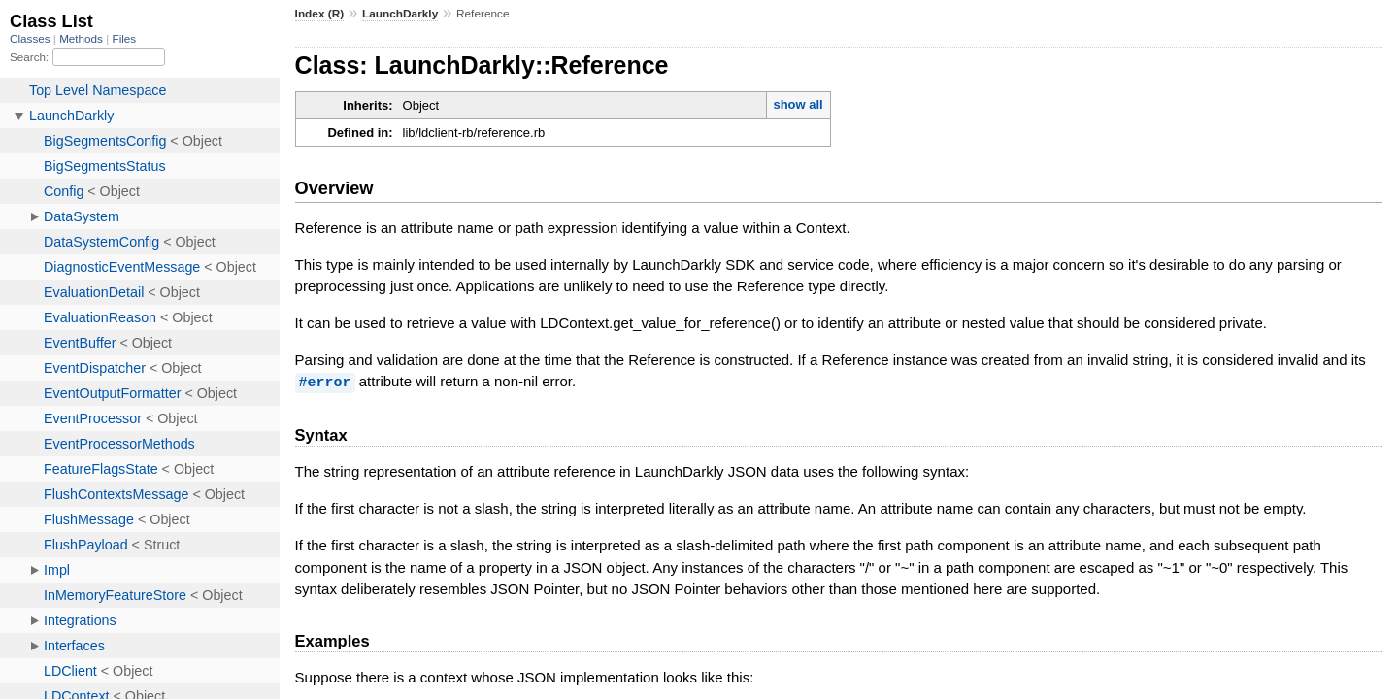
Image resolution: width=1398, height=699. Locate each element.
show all (797, 104)
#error (325, 381)
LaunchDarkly (400, 13)
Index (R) (320, 13)
